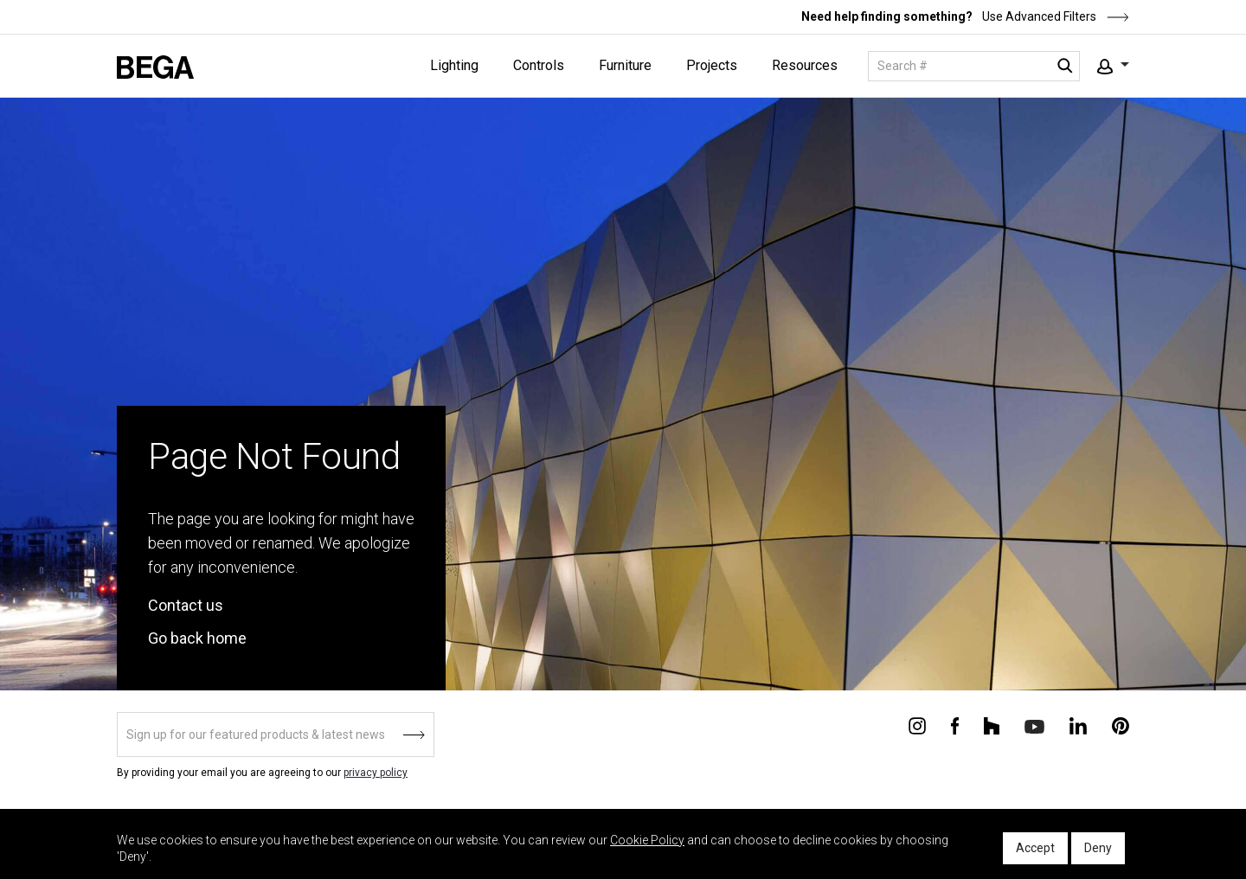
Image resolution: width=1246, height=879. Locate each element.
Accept (1035, 848)
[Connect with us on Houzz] (991, 725)
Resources (805, 65)
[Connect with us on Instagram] (917, 725)
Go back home (197, 638)
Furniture (625, 65)
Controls (538, 65)
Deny (1098, 848)
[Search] (974, 66)
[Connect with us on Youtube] (1034, 725)
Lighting (454, 65)
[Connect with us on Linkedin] (1078, 725)
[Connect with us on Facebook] (955, 725)
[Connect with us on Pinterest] (1120, 725)
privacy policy (376, 773)
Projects (711, 65)
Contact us (185, 605)
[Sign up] (275, 734)
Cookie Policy (647, 840)
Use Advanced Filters (1054, 16)
